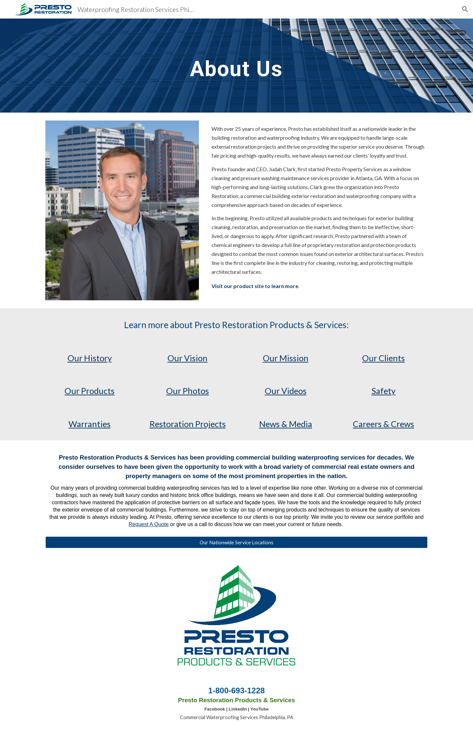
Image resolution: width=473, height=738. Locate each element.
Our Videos (286, 391)
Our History (90, 358)
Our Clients (383, 358)
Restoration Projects (188, 424)
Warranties (90, 424)
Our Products (90, 391)
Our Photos (187, 391)
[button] (465, 9)
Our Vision (187, 358)
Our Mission (285, 358)
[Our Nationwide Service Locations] (236, 542)
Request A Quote (149, 524)
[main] (236, 65)
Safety (383, 391)
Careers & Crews (383, 424)
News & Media (285, 424)
